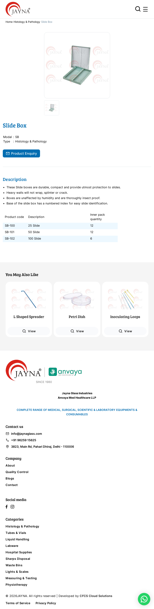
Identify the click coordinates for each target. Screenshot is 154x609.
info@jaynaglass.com (24, 433)
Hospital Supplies (19, 552)
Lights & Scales (17, 571)
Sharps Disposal (18, 559)
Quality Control (17, 472)
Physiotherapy (16, 584)
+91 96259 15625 (21, 440)
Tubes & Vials (16, 533)
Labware (12, 546)
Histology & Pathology (27, 21)
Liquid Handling (17, 539)
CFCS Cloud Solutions (96, 596)
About (10, 465)
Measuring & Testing (21, 578)
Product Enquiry (21, 153)
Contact (12, 485)
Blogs (10, 478)
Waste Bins (14, 565)
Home (9, 21)
